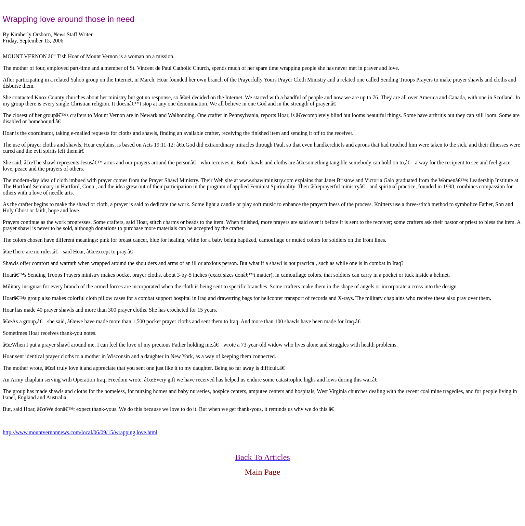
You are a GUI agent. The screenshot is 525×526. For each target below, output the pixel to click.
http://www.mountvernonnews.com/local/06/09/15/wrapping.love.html (80, 432)
